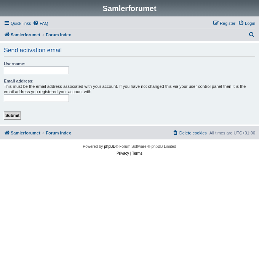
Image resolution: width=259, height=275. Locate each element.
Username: (15, 63)
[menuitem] (40, 23)
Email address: (19, 81)
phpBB (109, 146)
